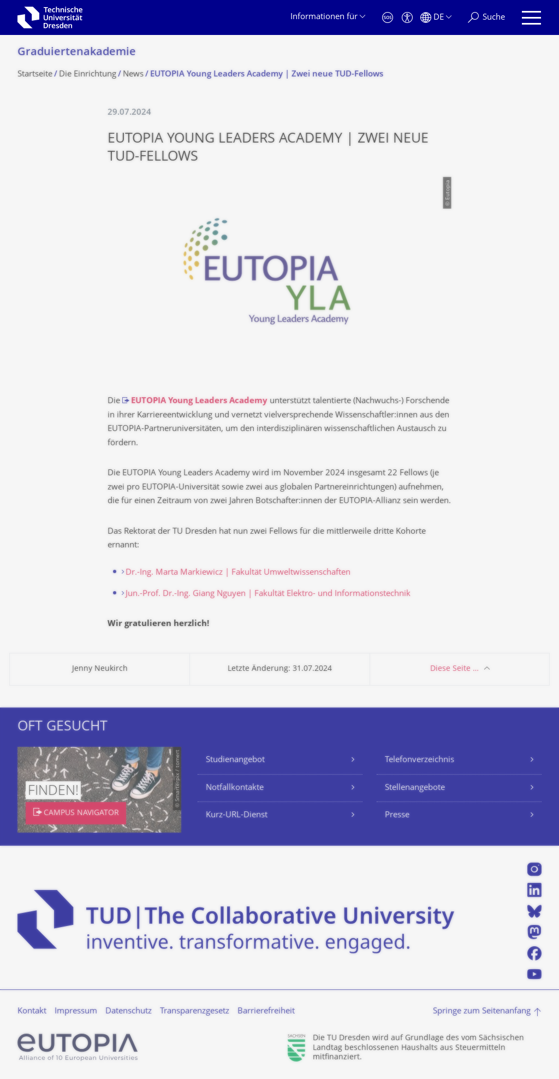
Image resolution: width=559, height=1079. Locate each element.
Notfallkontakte (235, 788)
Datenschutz (128, 1011)
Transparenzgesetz (194, 1011)
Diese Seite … (454, 669)
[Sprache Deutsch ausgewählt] (435, 18)
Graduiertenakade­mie (76, 53)
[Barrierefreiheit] (407, 18)
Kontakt (31, 1011)
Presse (397, 815)
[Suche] (486, 18)
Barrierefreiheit (266, 1011)
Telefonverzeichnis (419, 760)
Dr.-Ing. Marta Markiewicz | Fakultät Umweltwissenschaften (238, 573)
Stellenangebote (415, 788)
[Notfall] (388, 18)
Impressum (76, 1011)
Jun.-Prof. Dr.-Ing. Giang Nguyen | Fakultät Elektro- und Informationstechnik (268, 594)
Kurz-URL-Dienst (236, 815)
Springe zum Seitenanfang (482, 1011)
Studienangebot (235, 760)
